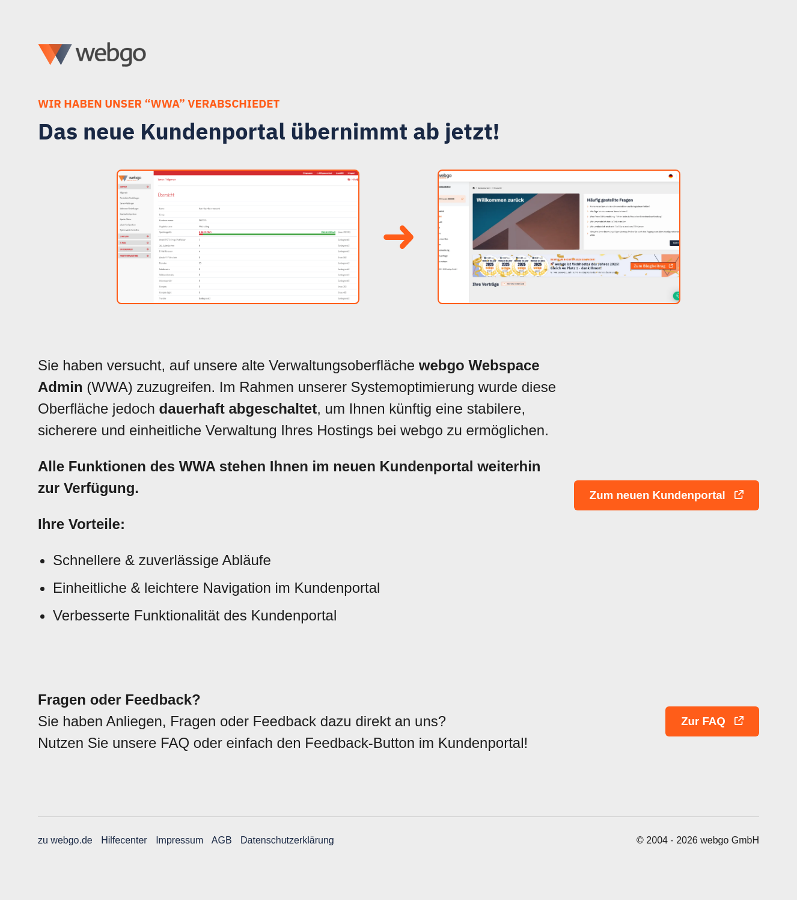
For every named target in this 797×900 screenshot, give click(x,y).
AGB (222, 840)
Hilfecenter (124, 840)
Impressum (179, 840)
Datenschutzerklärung (287, 840)
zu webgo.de (65, 840)
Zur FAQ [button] (712, 721)
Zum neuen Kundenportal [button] (667, 495)
